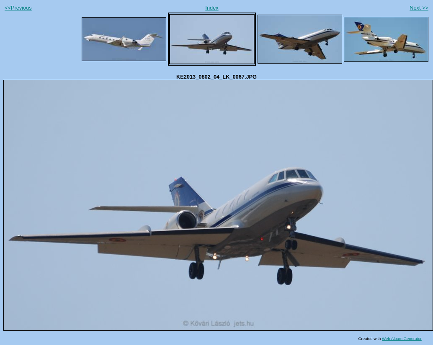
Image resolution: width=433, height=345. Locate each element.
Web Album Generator (402, 338)
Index (211, 8)
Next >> (419, 8)
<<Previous (18, 8)
